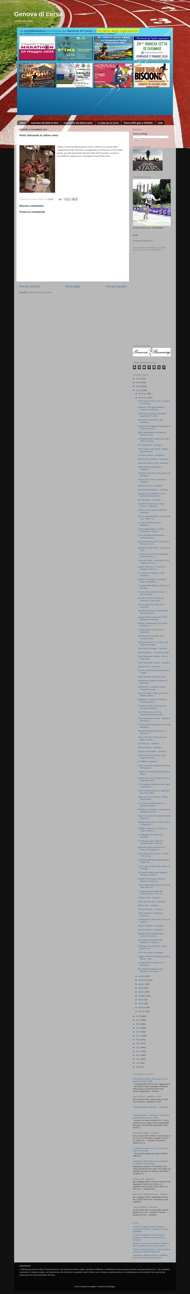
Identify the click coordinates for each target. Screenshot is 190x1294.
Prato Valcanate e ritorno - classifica (154, 663)
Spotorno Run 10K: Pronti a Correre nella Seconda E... (154, 779)
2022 (138, 1016)
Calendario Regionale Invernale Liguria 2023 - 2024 (152, 414)
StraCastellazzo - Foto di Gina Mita (153, 652)
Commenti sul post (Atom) (39, 292)
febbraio (142, 1007)
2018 (138, 1032)
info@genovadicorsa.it (143, 241)
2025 (138, 382)
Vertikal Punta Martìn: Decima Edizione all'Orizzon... (151, 880)
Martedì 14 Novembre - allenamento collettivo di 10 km (154, 810)
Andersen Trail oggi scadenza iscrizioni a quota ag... (151, 408)
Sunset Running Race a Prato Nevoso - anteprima (151, 505)
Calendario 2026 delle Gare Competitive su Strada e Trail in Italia (150, 1162)
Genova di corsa (38, 14)
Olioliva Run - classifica (148, 905)
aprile (141, 1000)
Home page (72, 286)
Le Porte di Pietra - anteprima (151, 455)
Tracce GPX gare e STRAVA (138, 123)
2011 (138, 1059)
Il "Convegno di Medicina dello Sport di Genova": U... (154, 785)
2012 (138, 1055)
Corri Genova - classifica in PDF (147, 1096)
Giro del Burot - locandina (149, 500)
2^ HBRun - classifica (147, 761)
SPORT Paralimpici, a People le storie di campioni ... (152, 580)
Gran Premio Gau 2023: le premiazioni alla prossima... (151, 713)
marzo (141, 1003)
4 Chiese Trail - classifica (149, 897)
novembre (143, 397)
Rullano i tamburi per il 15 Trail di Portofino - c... (152, 624)
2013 (138, 1051)
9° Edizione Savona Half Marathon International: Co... (153, 555)
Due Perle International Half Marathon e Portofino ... (150, 941)
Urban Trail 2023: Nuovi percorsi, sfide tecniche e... (152, 738)
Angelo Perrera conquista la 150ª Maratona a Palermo (152, 618)
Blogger (111, 1286)
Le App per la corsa (108, 123)
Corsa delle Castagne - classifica (152, 648)
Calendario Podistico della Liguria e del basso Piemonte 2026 (150, 1080)
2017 (138, 1036)
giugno (141, 992)
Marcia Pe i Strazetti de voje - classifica (150, 1194)
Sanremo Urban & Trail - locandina (153, 463)
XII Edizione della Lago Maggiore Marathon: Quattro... (152, 873)
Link (160, 123)
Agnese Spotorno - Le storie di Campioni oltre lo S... (151, 568)
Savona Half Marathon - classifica (153, 490)
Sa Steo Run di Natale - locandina (153, 459)
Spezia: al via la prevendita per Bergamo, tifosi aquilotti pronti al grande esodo (151, 1244)
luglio (141, 988)
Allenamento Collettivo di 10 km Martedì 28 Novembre (152, 494)
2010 (138, 1063)
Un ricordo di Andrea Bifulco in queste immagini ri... (151, 804)
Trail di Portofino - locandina (150, 909)
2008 (138, 1067)
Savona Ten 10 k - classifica (150, 486)
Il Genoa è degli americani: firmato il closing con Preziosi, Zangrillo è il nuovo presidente (150, 1229)
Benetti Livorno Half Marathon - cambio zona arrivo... (152, 934)
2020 (138, 1024)
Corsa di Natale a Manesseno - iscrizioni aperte (152, 536)
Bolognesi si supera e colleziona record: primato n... (152, 700)
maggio (141, 996)
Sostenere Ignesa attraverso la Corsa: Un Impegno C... (151, 848)
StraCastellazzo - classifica (150, 747)
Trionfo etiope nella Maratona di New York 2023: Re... (154, 886)
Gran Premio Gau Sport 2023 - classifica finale (151, 637)
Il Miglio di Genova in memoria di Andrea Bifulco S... (152, 829)
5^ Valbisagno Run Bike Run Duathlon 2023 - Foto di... (150, 842)
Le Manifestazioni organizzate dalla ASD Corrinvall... (153, 440)
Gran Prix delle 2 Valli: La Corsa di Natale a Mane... (153, 694)
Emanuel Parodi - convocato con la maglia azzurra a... (153, 561)
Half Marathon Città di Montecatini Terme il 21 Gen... (153, 612)
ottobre (141, 976)
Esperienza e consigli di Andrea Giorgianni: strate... (152, 688)
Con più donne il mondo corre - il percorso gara (152, 593)
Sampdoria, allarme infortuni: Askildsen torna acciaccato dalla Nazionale (150, 1256)
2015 (138, 1043)
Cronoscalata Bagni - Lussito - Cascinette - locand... (151, 530)
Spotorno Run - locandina (149, 666)
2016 (138, 1040)
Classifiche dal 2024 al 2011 (78, 123)
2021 (138, 1020)
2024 (138, 386)
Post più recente (29, 286)
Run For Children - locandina (151, 926)
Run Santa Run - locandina (150, 445)
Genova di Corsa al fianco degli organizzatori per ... (152, 756)
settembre (143, 980)
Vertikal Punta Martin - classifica (152, 751)
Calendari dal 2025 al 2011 (44, 123)
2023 (138, 390)
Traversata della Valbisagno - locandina (150, 1107)
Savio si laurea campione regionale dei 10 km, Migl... (153, 792)
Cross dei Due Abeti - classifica (152, 901)
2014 (138, 1047)
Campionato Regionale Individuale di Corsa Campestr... (154, 427)
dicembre (142, 393)
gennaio (142, 1011)
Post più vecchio (116, 286)
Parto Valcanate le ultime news (151, 677)
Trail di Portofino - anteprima (150, 930)
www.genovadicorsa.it (146, 1269)
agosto (141, 984)
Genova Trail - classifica (143, 1179)
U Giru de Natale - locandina (150, 952)
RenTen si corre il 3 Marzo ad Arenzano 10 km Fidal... (151, 599)
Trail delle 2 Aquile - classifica (146, 1133)
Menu (23, 123)
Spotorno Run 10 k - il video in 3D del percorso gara (153, 643)
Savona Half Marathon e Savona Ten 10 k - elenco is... (154, 517)
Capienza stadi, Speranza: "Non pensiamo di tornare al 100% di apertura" (152, 1250)
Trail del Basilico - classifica (145, 1207)
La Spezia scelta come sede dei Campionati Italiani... (152, 707)
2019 (138, 1028)
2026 (138, 379)
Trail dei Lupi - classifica (148, 743)
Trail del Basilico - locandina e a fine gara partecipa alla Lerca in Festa (151, 1116)
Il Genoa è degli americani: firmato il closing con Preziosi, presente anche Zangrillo (149, 1237)
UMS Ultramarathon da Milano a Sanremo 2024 (152, 433)
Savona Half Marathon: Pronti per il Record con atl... (153, 542)
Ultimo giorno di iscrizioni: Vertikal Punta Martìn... (153, 798)
